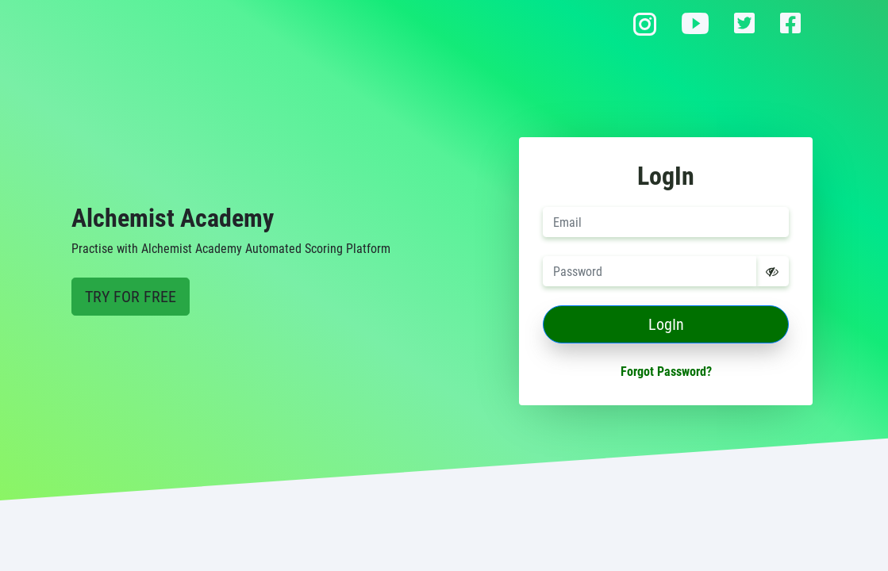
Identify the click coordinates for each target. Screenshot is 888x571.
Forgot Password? (666, 371)
